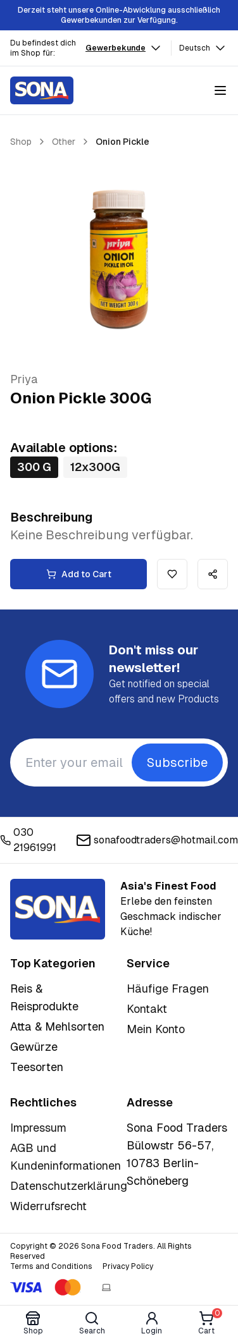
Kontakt (147, 1008)
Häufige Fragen (168, 988)
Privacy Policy (128, 1266)
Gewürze (34, 1046)
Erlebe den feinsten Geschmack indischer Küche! (171, 909)
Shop (21, 142)
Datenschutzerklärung (68, 1185)
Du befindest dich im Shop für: (43, 48)
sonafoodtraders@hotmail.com (157, 840)
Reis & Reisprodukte (44, 997)
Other (63, 142)
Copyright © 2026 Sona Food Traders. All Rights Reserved (101, 1251)
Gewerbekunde (124, 48)
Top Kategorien (53, 963)
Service (148, 963)
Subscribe (177, 762)
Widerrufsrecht (48, 1206)
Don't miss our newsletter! (153, 659)
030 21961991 (28, 840)
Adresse (150, 1102)
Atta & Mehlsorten (57, 1026)
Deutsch (203, 48)
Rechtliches (43, 1102)
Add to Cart (78, 574)
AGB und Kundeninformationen (65, 1156)
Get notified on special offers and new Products (164, 691)
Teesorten (36, 1067)
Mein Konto (156, 1029)
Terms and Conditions (51, 1266)
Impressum (38, 1127)
